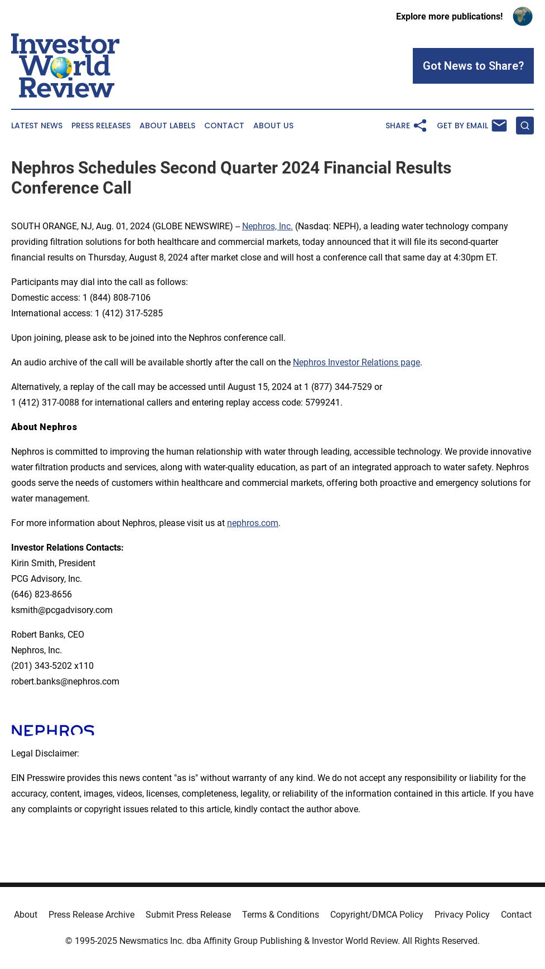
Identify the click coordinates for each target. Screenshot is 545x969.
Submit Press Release (188, 914)
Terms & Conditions (280, 914)
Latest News (36, 126)
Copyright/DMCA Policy (376, 914)
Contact (224, 126)
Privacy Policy (462, 914)
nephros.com (252, 523)
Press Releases (101, 126)
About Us (273, 126)
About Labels (167, 126)
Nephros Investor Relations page (356, 362)
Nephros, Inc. (267, 226)
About (25, 914)
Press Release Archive (91, 914)
